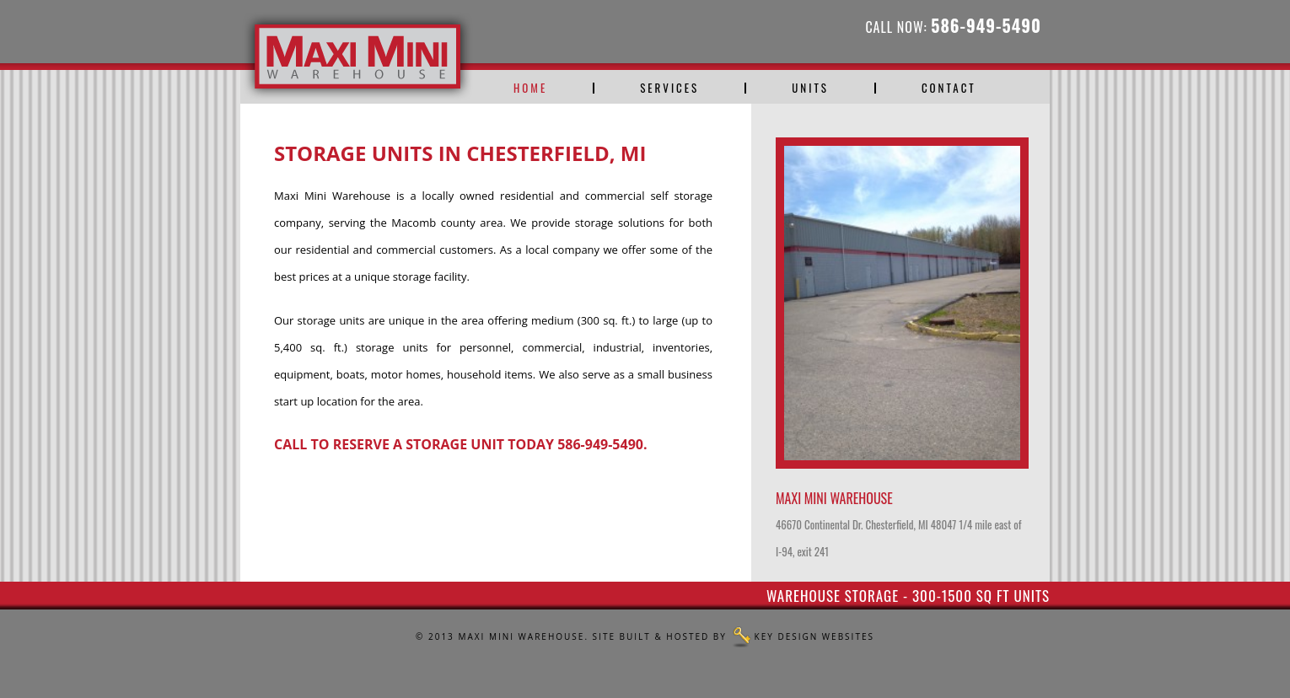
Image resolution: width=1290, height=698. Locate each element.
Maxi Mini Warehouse (521, 636)
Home (530, 88)
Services (669, 88)
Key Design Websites (814, 636)
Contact (949, 88)
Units (810, 88)
